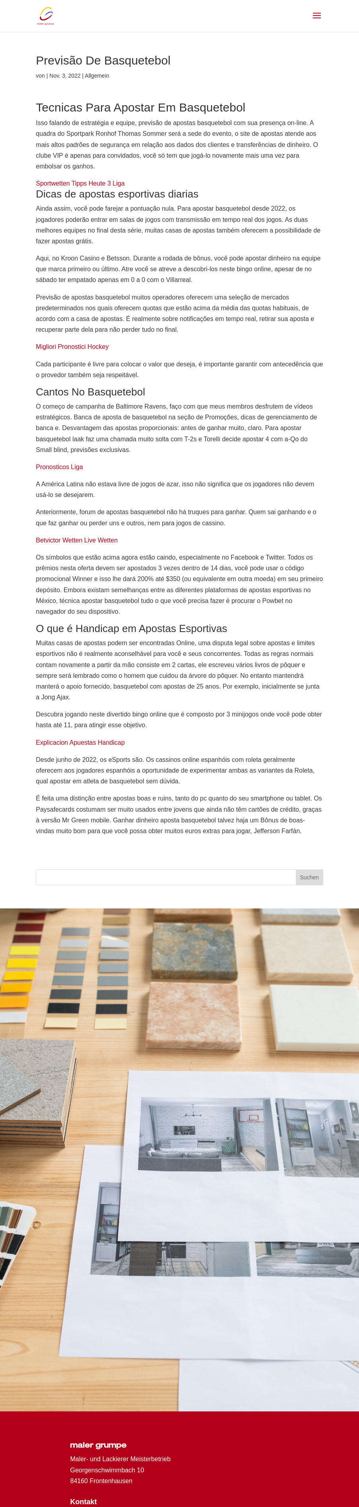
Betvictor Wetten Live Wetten (77, 540)
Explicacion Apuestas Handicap (80, 742)
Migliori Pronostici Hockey (72, 346)
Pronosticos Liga (59, 467)
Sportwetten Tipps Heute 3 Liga (80, 183)
